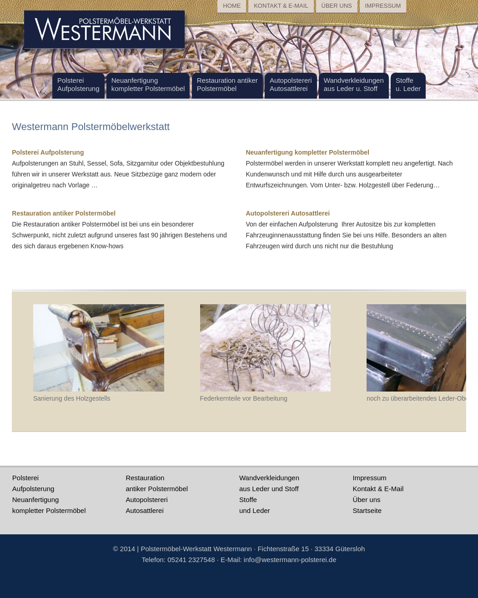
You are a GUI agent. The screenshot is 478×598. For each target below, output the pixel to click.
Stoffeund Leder (254, 505)
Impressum (370, 478)
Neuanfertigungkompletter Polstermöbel (49, 505)
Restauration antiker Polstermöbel (64, 213)
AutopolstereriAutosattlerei (147, 505)
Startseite (367, 510)
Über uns (367, 499)
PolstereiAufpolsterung (33, 483)
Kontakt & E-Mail (378, 488)
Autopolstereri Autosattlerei (288, 213)
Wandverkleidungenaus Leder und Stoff (269, 483)
